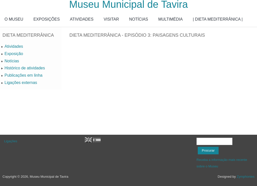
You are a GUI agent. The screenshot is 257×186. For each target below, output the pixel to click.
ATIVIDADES (82, 19)
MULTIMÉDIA (170, 19)
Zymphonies (245, 176)
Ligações (10, 141)
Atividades (14, 46)
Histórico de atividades (25, 68)
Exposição (14, 54)
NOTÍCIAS (138, 19)
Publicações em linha (23, 75)
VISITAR (111, 19)
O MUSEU (14, 19)
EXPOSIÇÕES (46, 19)
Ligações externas (21, 82)
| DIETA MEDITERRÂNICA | (217, 19)
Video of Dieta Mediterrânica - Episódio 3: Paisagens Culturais (149, 85)
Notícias (12, 61)
